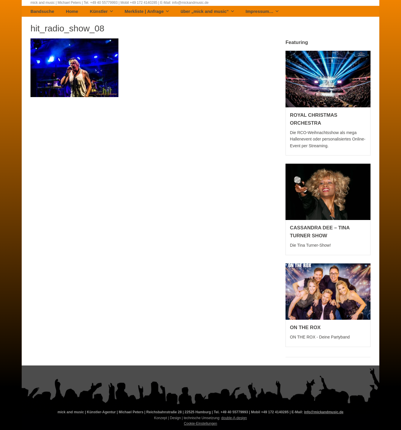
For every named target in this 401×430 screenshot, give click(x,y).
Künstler (101, 11)
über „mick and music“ (207, 11)
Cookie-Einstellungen (200, 423)
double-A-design (234, 418)
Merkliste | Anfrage (147, 11)
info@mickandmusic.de (323, 412)
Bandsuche (42, 11)
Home (72, 11)
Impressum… (262, 11)
